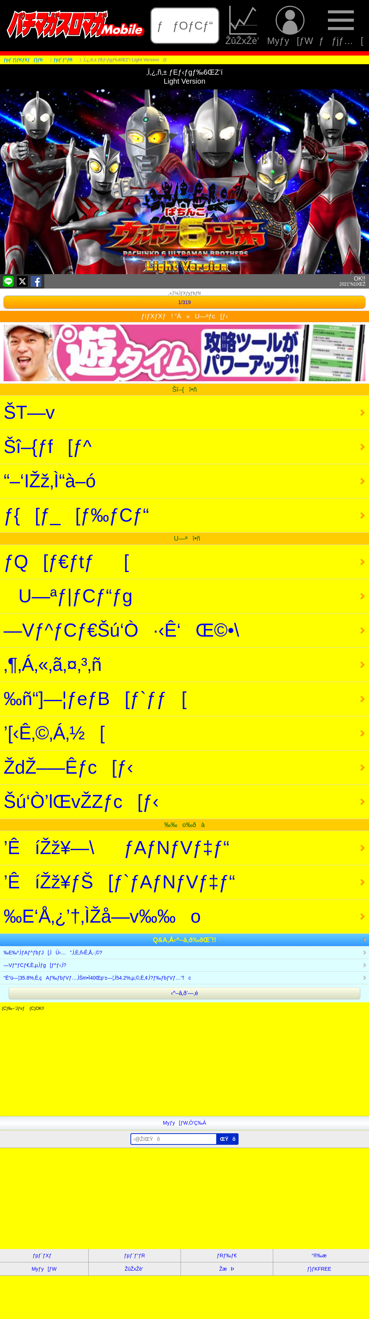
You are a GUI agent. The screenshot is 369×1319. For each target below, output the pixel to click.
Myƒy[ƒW (290, 25)
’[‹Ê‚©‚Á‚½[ (54, 733)
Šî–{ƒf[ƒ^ (48, 446)
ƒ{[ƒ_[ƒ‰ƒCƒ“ (76, 515)
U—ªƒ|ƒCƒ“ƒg (68, 596)
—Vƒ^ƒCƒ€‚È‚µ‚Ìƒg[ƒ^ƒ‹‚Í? (35, 965)
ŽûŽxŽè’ (243, 25)
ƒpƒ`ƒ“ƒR (134, 1255)
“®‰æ (319, 1255)
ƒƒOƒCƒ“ (185, 25)
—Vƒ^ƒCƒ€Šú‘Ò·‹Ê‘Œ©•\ (121, 630)
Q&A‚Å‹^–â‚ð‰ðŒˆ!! (184, 940)
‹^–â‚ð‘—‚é (184, 993)
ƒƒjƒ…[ (341, 25)
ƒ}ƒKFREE (319, 1269)
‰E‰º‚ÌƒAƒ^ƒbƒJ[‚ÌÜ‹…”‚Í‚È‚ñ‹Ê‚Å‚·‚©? (53, 952)
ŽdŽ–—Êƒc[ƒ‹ (68, 767)
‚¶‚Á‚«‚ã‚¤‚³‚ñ (53, 664)
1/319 (184, 302)
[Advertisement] (184, 1065)
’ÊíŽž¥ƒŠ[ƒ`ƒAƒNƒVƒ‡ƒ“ (119, 882)
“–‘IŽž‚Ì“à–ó (50, 481)
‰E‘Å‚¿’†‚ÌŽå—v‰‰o (102, 916)
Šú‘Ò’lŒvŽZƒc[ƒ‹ (81, 801)
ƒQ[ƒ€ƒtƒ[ (66, 561)
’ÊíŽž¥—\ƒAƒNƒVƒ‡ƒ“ (117, 847)
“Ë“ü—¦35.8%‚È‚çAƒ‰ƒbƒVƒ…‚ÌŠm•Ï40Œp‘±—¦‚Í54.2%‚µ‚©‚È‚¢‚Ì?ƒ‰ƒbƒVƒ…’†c (97, 978)
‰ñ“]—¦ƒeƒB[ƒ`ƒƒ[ (95, 699)
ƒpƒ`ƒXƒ (43, 1255)
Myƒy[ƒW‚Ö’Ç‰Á (184, 1123)
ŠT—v (29, 412)
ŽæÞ (226, 1269)
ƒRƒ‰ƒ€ (227, 1255)
